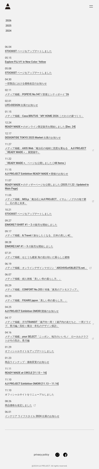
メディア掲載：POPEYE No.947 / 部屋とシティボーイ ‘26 (37, 94)
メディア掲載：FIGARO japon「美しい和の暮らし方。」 (36, 300)
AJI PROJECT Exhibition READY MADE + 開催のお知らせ (36, 173)
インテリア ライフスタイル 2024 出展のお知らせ (32, 416)
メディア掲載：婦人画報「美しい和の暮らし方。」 (33, 278)
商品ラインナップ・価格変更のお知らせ (27, 362)
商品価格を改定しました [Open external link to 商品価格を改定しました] (20, 405)
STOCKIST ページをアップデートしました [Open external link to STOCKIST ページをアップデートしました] (28, 51)
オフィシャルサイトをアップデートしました (29, 351)
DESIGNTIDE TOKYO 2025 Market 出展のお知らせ (33, 137)
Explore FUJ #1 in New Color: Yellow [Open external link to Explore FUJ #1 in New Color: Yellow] (25, 61)
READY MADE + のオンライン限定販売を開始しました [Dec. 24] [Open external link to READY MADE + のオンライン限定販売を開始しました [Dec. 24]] (40, 126)
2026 (8, 20)
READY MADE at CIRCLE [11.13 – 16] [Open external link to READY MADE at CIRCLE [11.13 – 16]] (26, 372)
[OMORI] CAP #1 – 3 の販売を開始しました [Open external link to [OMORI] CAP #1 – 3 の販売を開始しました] (29, 246)
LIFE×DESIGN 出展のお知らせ (21, 105)
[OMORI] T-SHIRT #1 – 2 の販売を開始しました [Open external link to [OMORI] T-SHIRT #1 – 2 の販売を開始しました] (31, 224)
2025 (8, 25)
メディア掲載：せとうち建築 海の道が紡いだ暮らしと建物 (37, 257)
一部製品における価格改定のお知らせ (26, 83)
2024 (8, 30)
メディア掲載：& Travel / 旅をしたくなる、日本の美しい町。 (39, 235)
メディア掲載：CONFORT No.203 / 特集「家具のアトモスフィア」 (42, 289)
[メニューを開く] (91, 6)
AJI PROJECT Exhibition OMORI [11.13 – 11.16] (32, 383)
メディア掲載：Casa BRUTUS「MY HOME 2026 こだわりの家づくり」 (44, 116)
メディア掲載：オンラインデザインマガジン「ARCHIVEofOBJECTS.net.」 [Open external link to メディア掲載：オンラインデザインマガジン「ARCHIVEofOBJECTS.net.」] (48, 267)
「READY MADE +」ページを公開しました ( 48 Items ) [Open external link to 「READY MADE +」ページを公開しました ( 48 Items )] (35, 163)
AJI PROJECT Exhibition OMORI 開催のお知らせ (32, 311)
